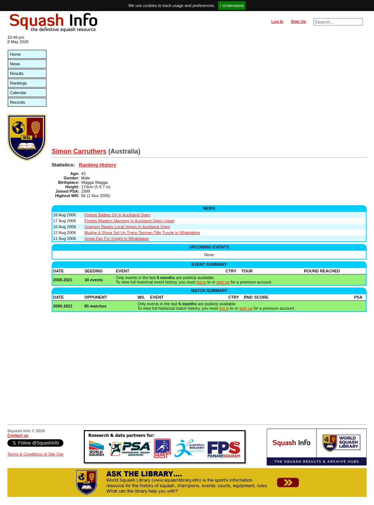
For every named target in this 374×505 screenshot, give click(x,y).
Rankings (18, 83)
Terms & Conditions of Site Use (35, 454)
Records (17, 102)
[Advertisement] (209, 92)
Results (17, 73)
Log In (277, 21)
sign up (223, 282)
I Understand (231, 5)
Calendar (18, 92)
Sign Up (298, 21)
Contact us (17, 435)
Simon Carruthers (79, 151)
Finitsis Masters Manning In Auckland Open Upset (129, 221)
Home (15, 54)
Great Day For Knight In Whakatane (116, 238)
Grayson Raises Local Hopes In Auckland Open (127, 226)
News (15, 64)
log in (201, 282)
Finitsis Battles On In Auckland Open (117, 215)
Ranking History (97, 165)
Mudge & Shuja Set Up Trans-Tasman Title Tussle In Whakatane (142, 232)
